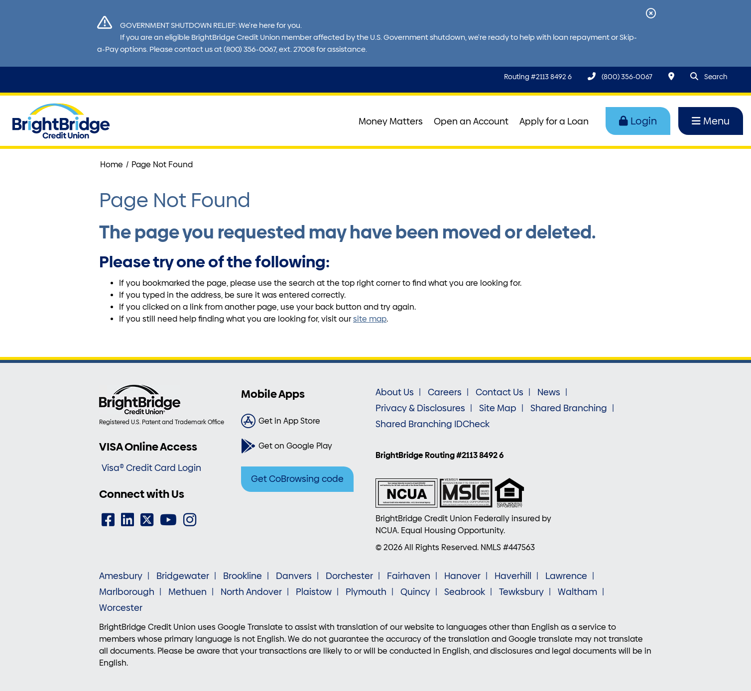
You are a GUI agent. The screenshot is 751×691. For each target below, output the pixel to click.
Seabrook (464, 591)
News (548, 392)
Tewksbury (521, 591)
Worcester (120, 607)
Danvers (294, 576)
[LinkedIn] (127, 520)
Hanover (462, 576)
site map (369, 319)
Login (638, 121)
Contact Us (499, 392)
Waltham (577, 591)
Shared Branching (568, 408)
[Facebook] (108, 520)
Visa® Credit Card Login (151, 467)
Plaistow (314, 591)
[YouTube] (168, 520)
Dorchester (349, 576)
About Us (395, 392)
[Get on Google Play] (304, 446)
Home (111, 164)
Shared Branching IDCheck (433, 424)
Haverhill (513, 576)
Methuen (187, 591)
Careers (445, 392)
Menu (711, 121)
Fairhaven (408, 576)
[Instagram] (189, 520)
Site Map (497, 408)
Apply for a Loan (554, 121)
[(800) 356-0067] (620, 76)
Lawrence (566, 576)
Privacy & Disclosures (420, 408)
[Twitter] (146, 520)
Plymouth (366, 591)
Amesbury (120, 576)
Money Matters (391, 121)
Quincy (415, 591)
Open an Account (471, 121)
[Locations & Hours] (671, 76)
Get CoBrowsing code (297, 478)
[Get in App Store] (304, 421)
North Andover (251, 591)
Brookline (242, 576)
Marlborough (126, 591)
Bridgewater (182, 576)
